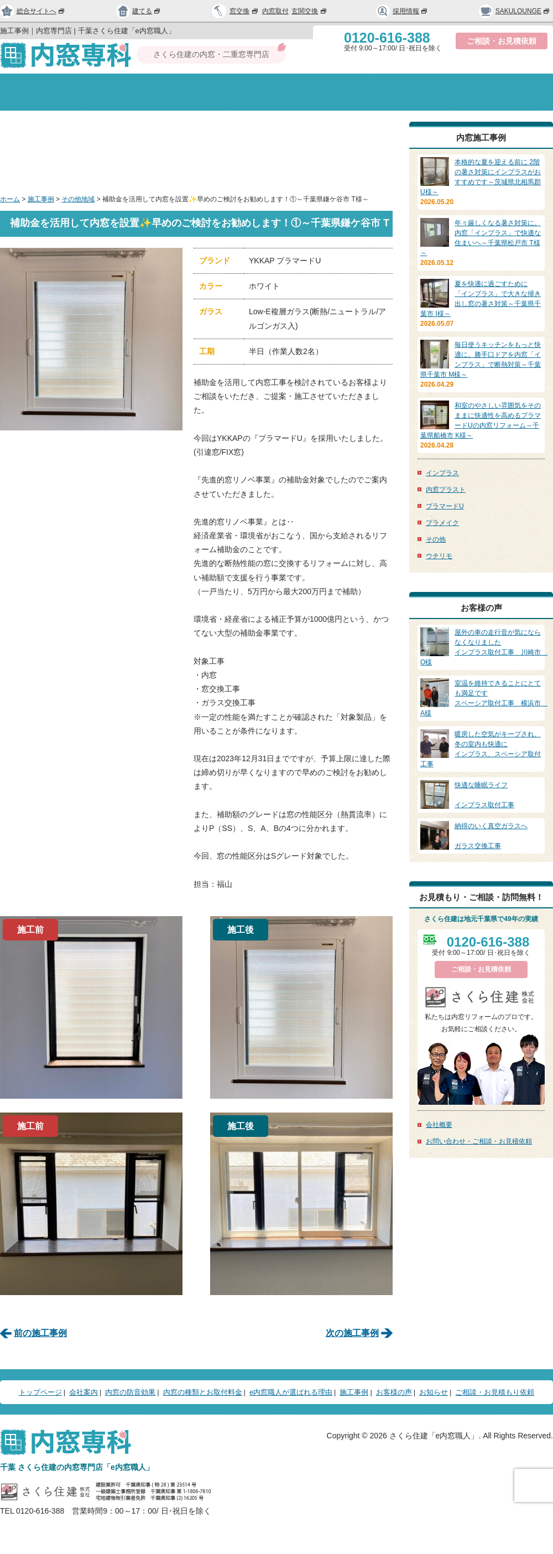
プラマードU (445, 506)
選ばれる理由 (423, 92)
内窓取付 (275, 11)
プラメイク (442, 523)
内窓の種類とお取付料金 (202, 1392)
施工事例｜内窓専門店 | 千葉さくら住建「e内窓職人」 (87, 31)
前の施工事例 (40, 1333)
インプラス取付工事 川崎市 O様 (483, 646)
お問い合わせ (509, 92)
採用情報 (402, 11)
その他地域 (78, 199)
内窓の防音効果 (225, 92)
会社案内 (130, 92)
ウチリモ (439, 556)
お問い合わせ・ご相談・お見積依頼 (479, 1141)
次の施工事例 (352, 1333)
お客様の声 (394, 1392)
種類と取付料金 (328, 92)
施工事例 (41, 199)
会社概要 (439, 1125)
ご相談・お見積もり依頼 (494, 1392)
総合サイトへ (32, 11)
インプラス (442, 473)
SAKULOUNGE (514, 11)
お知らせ (433, 1392)
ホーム (10, 199)
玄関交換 (309, 11)
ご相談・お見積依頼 (501, 41)
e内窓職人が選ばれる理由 (290, 1392)
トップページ (43, 92)
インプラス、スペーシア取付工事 (481, 748)
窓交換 (244, 11)
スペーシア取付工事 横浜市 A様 (483, 697)
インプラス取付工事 (481, 794)
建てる (138, 11)
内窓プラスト (446, 489)
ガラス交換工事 (481, 835)
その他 (436, 539)
